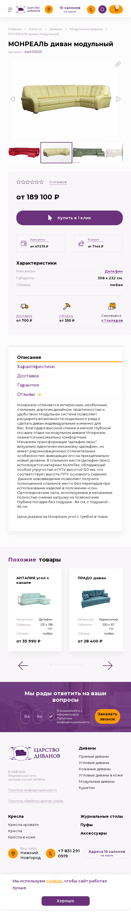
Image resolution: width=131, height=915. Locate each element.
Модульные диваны (88, 29)
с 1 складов (112, 320)
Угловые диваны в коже (101, 775)
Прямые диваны (94, 756)
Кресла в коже (22, 837)
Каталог (38, 29)
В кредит (93, 239)
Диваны (58, 29)
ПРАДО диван (92, 578)
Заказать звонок (107, 716)
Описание (29, 357)
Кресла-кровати (23, 824)
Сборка (66, 316)
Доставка (28, 375)
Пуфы (86, 824)
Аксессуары (93, 833)
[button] (118, 64)
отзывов (58, 182)
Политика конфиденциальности (32, 790)
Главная (17, 29)
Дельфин (114, 271)
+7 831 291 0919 (69, 853)
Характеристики (36, 366)
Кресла (16, 816)
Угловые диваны (94, 762)
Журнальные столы (101, 816)
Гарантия (28, 385)
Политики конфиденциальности (73, 720)
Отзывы (29, 394)
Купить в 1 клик (69, 218)
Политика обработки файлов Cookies (35, 801)
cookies (54, 881)
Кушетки (87, 787)
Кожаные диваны (95, 769)
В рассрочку (37, 239)
